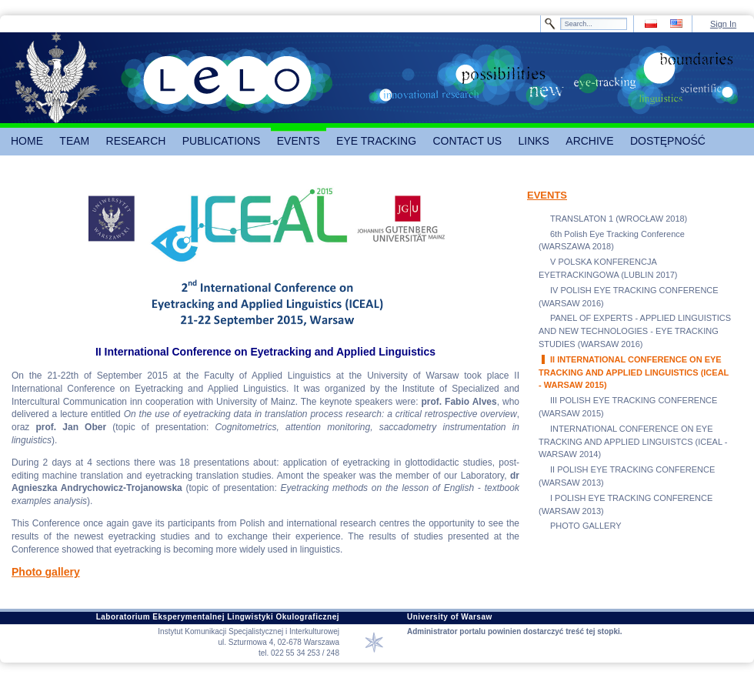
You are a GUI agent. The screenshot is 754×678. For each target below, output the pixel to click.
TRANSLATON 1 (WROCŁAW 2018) (618, 218)
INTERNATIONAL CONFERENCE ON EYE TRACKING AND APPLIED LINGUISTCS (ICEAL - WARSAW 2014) (633, 441)
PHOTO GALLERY (586, 525)
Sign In (723, 23)
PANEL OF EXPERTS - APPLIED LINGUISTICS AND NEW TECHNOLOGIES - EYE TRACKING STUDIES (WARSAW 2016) (635, 331)
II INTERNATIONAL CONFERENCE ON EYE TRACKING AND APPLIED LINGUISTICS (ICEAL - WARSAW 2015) (634, 372)
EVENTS (547, 195)
